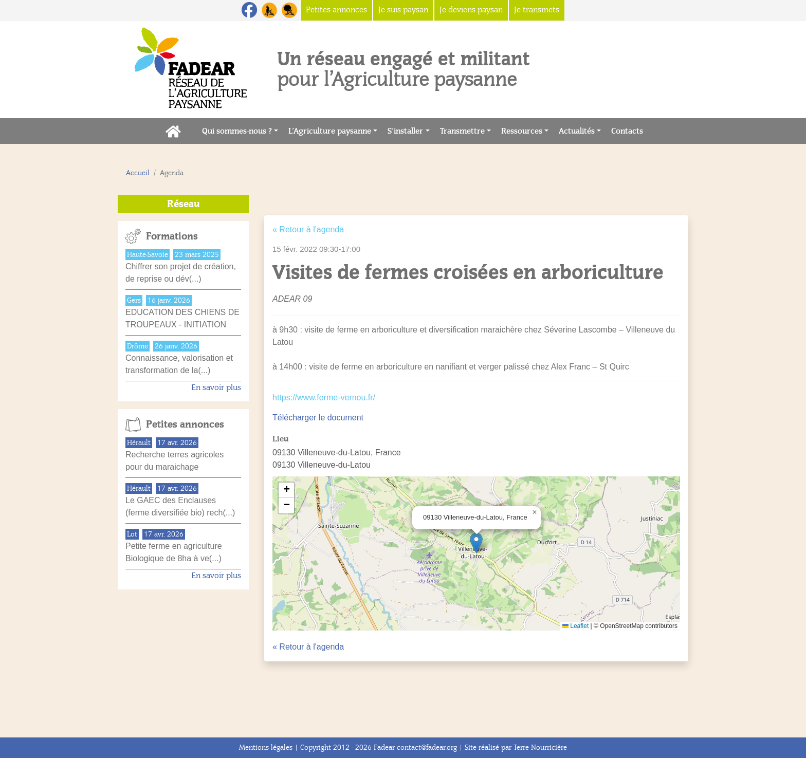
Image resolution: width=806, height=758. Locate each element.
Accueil (138, 173)
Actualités (577, 131)
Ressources (521, 131)
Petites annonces (185, 424)
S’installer (405, 131)
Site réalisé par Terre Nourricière (516, 747)
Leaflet (575, 626)
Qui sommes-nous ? (237, 131)
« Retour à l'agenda (308, 229)
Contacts (629, 130)
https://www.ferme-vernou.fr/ (323, 397)
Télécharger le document (317, 417)
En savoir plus (216, 387)
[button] (476, 542)
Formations (172, 236)
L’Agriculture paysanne (329, 131)
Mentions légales (265, 747)
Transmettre (462, 131)
